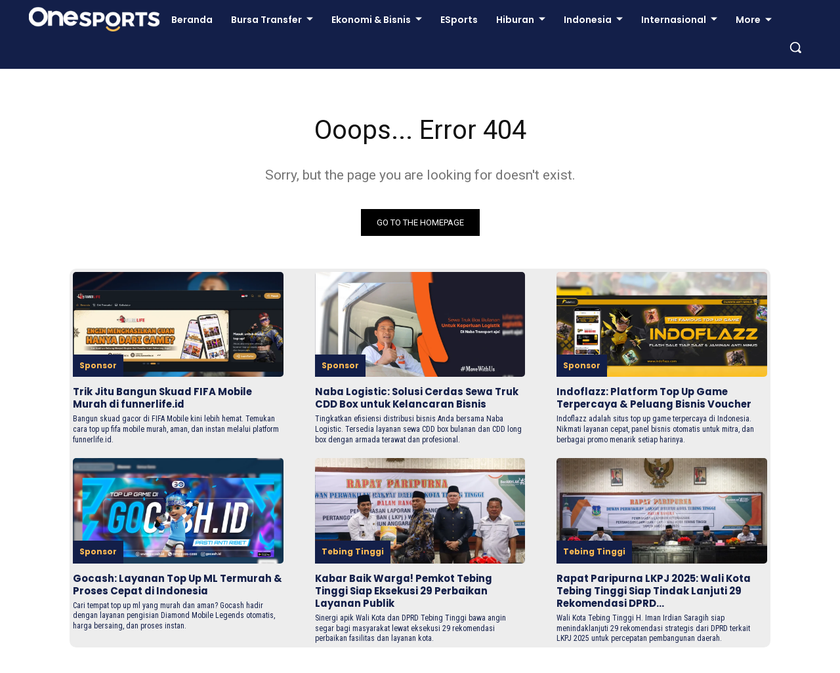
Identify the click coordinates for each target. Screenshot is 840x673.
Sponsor (98, 365)
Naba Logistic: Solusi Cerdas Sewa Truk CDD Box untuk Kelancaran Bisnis (410, 404)
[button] (795, 47)
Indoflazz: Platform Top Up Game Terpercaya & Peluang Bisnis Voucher (660, 398)
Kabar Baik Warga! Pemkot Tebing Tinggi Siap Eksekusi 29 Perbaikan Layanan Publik (412, 603)
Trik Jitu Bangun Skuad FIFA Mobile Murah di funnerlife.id (170, 398)
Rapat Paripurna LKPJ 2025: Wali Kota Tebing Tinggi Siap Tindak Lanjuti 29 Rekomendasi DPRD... (661, 603)
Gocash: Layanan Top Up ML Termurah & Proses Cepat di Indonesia (151, 603)
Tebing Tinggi (353, 563)
